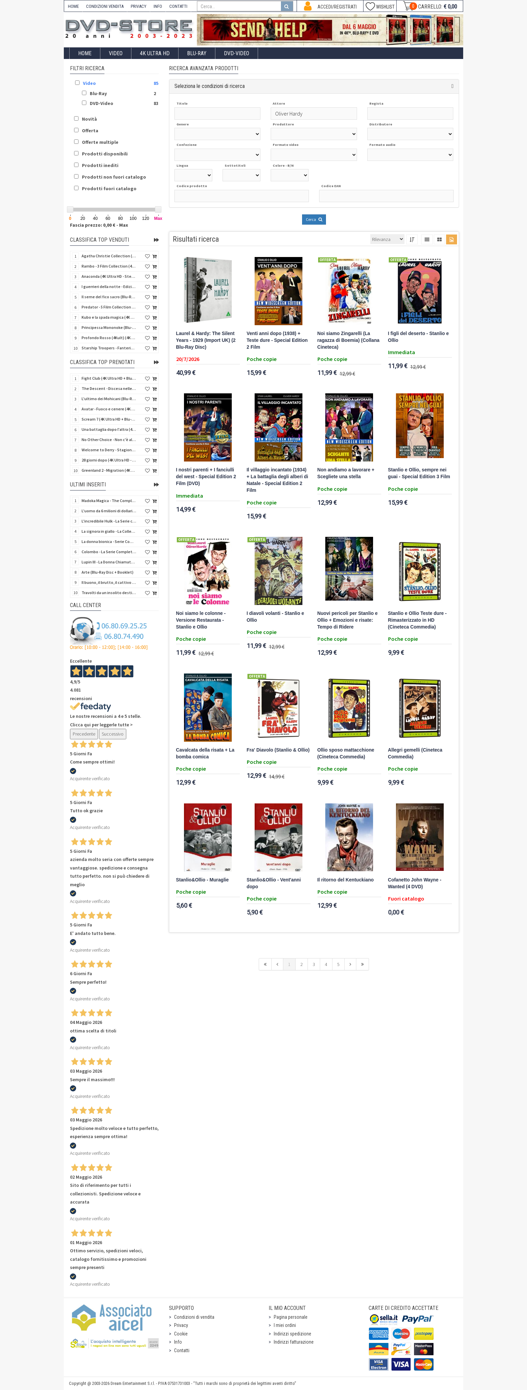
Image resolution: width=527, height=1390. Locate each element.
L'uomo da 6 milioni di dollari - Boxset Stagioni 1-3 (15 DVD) (109, 510)
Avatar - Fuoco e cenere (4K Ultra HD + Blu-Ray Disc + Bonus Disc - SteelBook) (109, 408)
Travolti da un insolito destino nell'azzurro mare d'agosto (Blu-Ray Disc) (109, 592)
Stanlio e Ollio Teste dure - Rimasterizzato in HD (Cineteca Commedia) (417, 620)
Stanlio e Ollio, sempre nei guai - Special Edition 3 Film (419, 473)
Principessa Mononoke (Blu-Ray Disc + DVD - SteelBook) (109, 327)
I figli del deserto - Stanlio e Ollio (418, 337)
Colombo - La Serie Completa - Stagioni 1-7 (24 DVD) (109, 551)
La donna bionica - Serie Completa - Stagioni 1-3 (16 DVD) (109, 541)
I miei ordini (285, 1325)
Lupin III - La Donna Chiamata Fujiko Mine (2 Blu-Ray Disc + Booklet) (109, 561)
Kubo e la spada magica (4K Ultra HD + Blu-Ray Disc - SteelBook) (109, 317)
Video (116, 53)
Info (178, 1342)
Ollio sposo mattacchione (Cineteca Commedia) (345, 753)
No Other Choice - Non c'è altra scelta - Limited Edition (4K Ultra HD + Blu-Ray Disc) (109, 439)
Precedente (84, 734)
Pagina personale (291, 1317)
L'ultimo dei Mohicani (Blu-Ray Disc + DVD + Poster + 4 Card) (109, 398)
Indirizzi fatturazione (294, 1342)
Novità (89, 119)
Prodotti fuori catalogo (109, 188)
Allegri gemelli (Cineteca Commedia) (415, 753)
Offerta (90, 130)
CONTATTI (178, 6)
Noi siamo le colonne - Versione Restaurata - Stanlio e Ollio (201, 620)
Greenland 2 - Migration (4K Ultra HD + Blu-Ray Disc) (109, 470)
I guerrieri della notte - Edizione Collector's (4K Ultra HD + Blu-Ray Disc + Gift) (109, 286)
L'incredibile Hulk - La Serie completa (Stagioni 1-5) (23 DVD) (109, 521)
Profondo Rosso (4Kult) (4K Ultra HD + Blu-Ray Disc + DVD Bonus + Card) (109, 337)
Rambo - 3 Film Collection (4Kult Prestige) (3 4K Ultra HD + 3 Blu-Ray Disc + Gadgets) (109, 266)
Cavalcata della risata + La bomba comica (205, 753)
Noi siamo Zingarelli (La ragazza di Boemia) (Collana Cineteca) (348, 340)
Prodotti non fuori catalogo (114, 177)
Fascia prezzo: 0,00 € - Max (99, 225)
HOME (73, 6)
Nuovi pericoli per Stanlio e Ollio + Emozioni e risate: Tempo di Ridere (347, 620)
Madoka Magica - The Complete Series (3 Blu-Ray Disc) (109, 500)
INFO (158, 6)
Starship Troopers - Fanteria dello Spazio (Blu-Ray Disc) (109, 347)
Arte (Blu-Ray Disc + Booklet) (107, 572)
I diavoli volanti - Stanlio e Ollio (275, 617)
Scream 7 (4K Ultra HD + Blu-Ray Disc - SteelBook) (109, 419)
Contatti (181, 1350)
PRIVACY (138, 6)
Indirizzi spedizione (292, 1333)
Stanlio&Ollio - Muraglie (202, 879)
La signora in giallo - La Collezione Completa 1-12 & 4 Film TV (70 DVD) (109, 531)
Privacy (181, 1325)
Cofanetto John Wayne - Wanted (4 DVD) (415, 883)
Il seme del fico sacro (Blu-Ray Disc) (109, 296)
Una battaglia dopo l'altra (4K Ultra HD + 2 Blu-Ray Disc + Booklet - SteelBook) (109, 429)
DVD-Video (236, 53)
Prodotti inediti (100, 165)
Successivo (113, 734)
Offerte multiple (100, 142)
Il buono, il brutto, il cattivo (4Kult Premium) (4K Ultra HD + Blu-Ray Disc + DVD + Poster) (109, 582)
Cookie (181, 1333)
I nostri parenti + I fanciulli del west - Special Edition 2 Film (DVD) (206, 476)
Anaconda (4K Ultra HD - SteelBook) (109, 276)
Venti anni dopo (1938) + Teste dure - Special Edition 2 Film (277, 340)
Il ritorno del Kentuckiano (345, 879)
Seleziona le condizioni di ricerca (209, 86)
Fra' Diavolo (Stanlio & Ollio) (278, 750)
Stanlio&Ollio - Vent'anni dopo (274, 883)
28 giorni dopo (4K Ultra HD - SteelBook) (109, 460)
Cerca (314, 219)
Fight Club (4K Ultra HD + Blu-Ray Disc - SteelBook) (109, 378)
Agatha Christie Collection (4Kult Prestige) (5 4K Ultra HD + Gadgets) (109, 255)
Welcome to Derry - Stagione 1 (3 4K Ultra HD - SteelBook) (109, 449)
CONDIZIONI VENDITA (105, 6)
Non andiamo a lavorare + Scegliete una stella (345, 473)
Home (84, 53)
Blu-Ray (196, 53)
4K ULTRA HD (155, 53)
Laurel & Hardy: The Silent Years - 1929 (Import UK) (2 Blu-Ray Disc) (206, 340)
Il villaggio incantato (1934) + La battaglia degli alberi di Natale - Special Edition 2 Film (277, 480)
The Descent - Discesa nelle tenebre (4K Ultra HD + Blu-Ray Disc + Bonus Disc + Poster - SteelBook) (109, 388)
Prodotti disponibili (105, 154)
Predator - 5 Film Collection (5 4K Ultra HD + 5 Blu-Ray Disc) (109, 306)
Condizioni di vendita (194, 1317)
